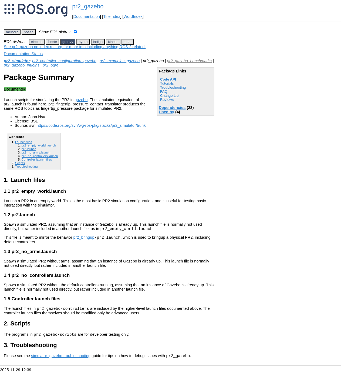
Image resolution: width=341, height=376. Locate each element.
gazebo (81, 100)
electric (36, 42)
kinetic (113, 42)
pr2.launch (28, 149)
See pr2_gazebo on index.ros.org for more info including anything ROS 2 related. (75, 47)
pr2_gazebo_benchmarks (189, 61)
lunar (128, 42)
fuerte (52, 42)
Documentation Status (23, 54)
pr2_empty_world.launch (38, 145)
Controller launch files (36, 159)
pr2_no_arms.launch (35, 152)
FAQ (163, 91)
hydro (83, 42)
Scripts (20, 163)
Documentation (86, 16)
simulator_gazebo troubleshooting (60, 360)
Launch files (23, 142)
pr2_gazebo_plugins (21, 65)
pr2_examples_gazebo (120, 61)
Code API (168, 79)
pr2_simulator (17, 61)
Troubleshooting (173, 87)
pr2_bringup (83, 239)
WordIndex (133, 16)
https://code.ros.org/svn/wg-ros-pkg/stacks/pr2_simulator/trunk (91, 125)
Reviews (167, 100)
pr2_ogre (51, 65)
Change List (169, 96)
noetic (28, 32)
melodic (12, 32)
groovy (67, 42)
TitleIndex (111, 16)
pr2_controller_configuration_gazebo (64, 61)
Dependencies (172, 107)
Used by (166, 112)
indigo (98, 42)
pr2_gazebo (87, 6)
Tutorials (167, 83)
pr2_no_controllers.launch (39, 156)
